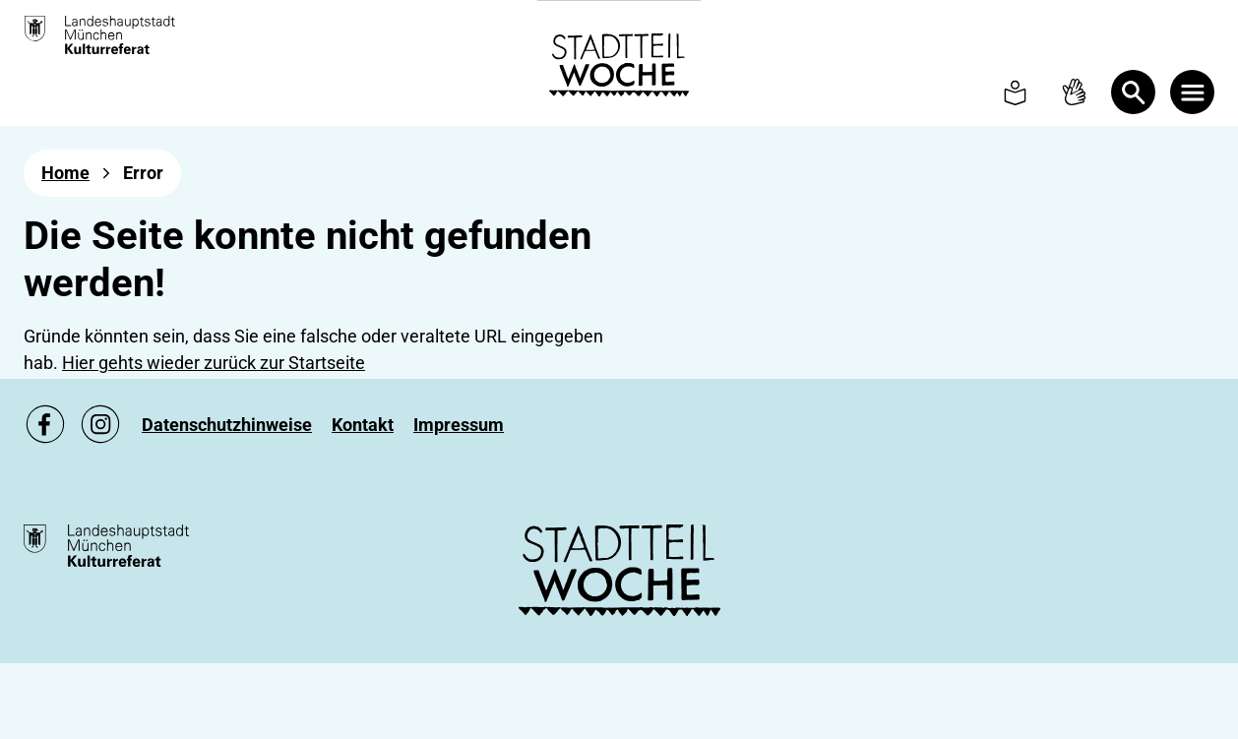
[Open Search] (1133, 92)
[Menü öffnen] (1192, 92)
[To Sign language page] (1074, 92)
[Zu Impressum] (458, 424)
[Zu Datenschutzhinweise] (227, 424)
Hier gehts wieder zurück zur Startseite (213, 362)
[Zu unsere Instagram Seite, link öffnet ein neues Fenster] (100, 424)
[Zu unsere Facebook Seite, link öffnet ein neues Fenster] (45, 424)
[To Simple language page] (1015, 92)
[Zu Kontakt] (363, 424)
